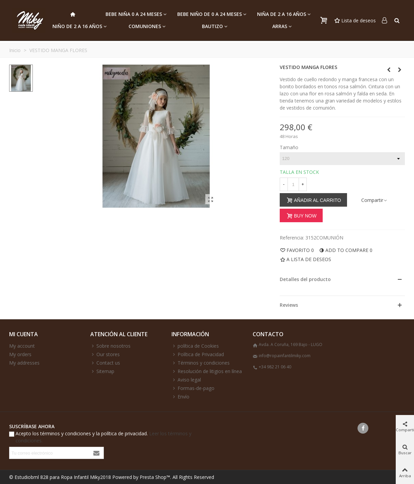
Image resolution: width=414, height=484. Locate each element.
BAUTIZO (212, 26)
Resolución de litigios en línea (206, 371)
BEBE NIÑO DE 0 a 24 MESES (209, 14)
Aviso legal (186, 379)
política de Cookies (195, 345)
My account (22, 346)
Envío (180, 396)
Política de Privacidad (197, 354)
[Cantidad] (293, 184)
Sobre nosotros (110, 345)
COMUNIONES (145, 26)
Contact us (105, 362)
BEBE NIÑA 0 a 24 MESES (134, 14)
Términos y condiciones (200, 362)
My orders (20, 354)
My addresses (24, 363)
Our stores (105, 354)
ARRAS (279, 26)
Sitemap (102, 371)
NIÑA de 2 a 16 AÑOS (281, 14)
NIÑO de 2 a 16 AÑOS (77, 26)
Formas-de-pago (192, 388)
